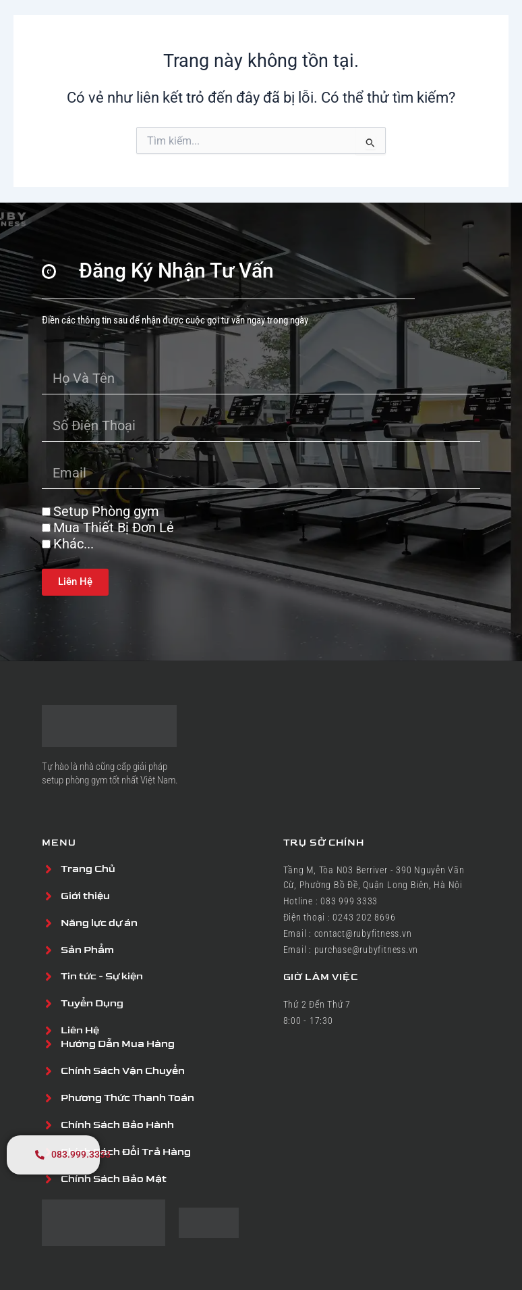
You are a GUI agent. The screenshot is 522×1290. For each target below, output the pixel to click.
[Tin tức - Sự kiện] (48, 976)
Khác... (73, 543)
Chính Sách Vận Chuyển (123, 1070)
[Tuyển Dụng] (48, 1003)
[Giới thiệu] (48, 895)
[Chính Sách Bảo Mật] (48, 1179)
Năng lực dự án (99, 922)
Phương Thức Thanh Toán (127, 1097)
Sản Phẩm (87, 949)
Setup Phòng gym (106, 510)
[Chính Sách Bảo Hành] (48, 1125)
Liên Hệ (80, 1030)
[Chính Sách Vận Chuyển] (48, 1071)
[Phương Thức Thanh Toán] (48, 1098)
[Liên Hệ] (48, 1030)
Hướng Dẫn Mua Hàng (118, 1043)
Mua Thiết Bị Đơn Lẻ (113, 527)
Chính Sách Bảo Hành (117, 1124)
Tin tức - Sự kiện (102, 976)
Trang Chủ (88, 868)
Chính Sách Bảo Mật (114, 1178)
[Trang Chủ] (48, 868)
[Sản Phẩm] (48, 949)
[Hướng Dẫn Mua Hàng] (48, 1044)
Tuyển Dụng (92, 1003)
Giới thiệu (85, 895)
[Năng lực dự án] (48, 922)
